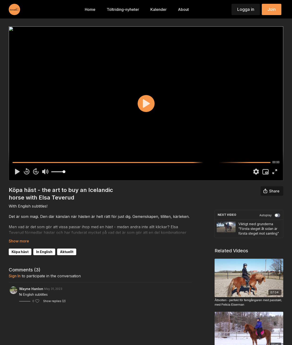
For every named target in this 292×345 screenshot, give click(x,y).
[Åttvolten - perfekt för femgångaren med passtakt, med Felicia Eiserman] (249, 302)
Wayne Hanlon (31, 289)
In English (44, 252)
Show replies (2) (54, 301)
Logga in (245, 9)
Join (271, 9)
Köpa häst (20, 252)
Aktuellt (66, 252)
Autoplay (269, 215)
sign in (15, 276)
